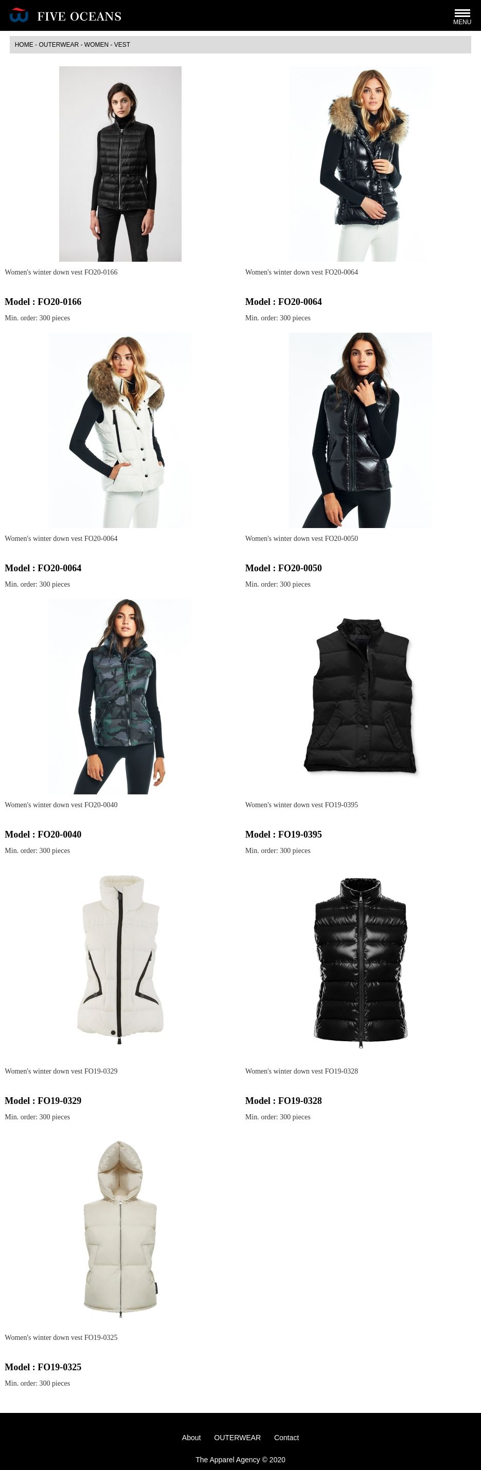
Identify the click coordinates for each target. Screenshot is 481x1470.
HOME (24, 44)
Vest (122, 44)
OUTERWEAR (59, 44)
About (191, 1437)
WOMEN (96, 44)
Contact (286, 1437)
